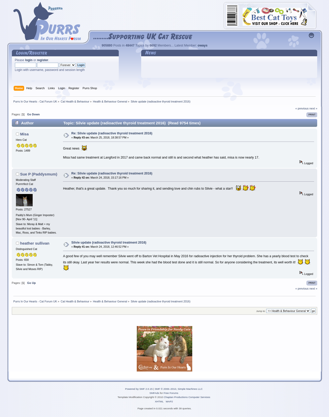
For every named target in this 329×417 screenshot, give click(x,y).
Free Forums (170, 393)
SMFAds (154, 393)
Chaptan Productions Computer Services (187, 397)
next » (313, 108)
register (42, 60)
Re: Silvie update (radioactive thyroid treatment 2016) (111, 133)
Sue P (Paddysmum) (38, 174)
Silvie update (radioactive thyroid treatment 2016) (109, 242)
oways (202, 45)
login (29, 60)
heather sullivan (34, 243)
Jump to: (261, 311)
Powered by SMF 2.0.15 (139, 388)
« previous (302, 108)
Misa (24, 134)
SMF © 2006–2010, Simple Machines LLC (179, 388)
